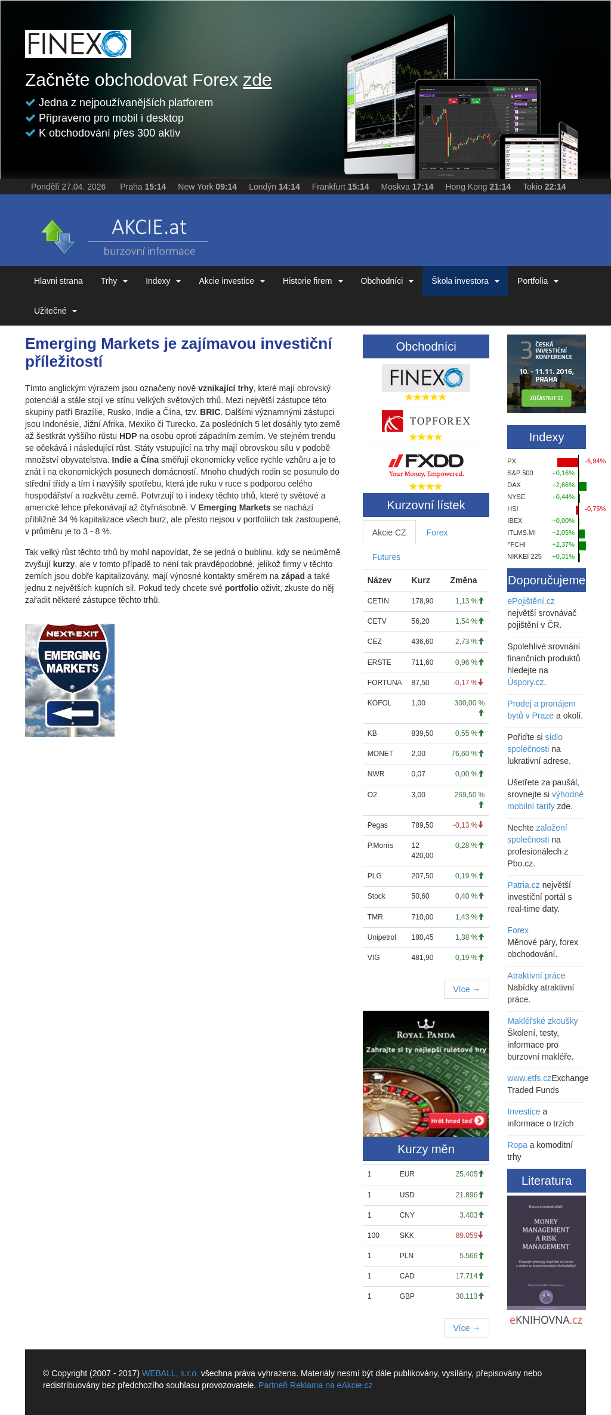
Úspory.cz (525, 682)
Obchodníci (387, 281)
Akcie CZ (389, 532)
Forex (437, 532)
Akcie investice (232, 281)
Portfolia (537, 281)
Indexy (163, 281)
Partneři (273, 1385)
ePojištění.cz (530, 601)
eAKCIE (123, 233)
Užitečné (55, 310)
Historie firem (312, 281)
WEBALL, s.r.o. (170, 1373)
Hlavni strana (58, 281)
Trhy (114, 281)
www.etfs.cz (529, 1078)
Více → (466, 989)
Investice (523, 1111)
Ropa (517, 1145)
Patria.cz (523, 885)
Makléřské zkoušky (542, 1021)
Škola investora (465, 281)
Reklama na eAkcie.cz (331, 1385)
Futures (386, 557)
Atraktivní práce (536, 975)
